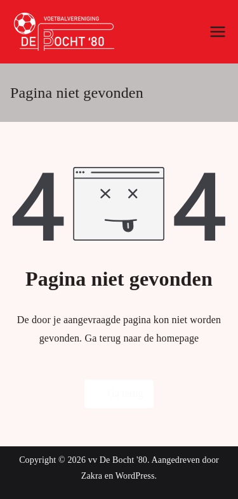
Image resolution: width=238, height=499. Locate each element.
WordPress (135, 476)
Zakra (91, 476)
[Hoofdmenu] (218, 32)
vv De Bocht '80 (117, 460)
